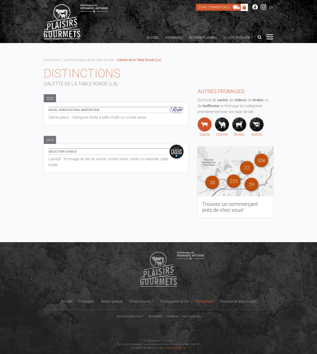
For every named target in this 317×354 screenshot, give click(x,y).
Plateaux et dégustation (238, 301)
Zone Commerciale (220, 7)
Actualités (155, 316)
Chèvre (222, 127)
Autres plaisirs (203, 38)
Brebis (239, 127)
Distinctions (52, 60)
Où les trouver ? (238, 38)
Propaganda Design (175, 347)
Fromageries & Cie (174, 301)
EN (271, 7)
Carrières (173, 316)
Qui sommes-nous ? (130, 316)
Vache (205, 127)
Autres (257, 127)
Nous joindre (192, 316)
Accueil (153, 38)
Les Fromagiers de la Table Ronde (89, 60)
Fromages (174, 38)
